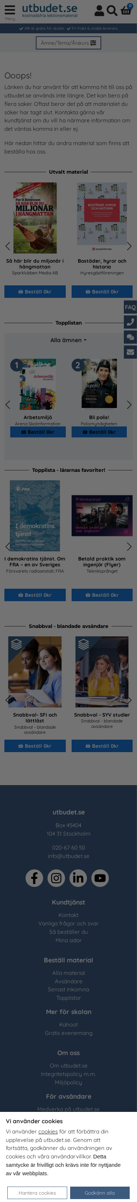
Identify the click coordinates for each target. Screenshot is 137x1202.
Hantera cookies (37, 1193)
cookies (48, 1131)
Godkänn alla (100, 1193)
